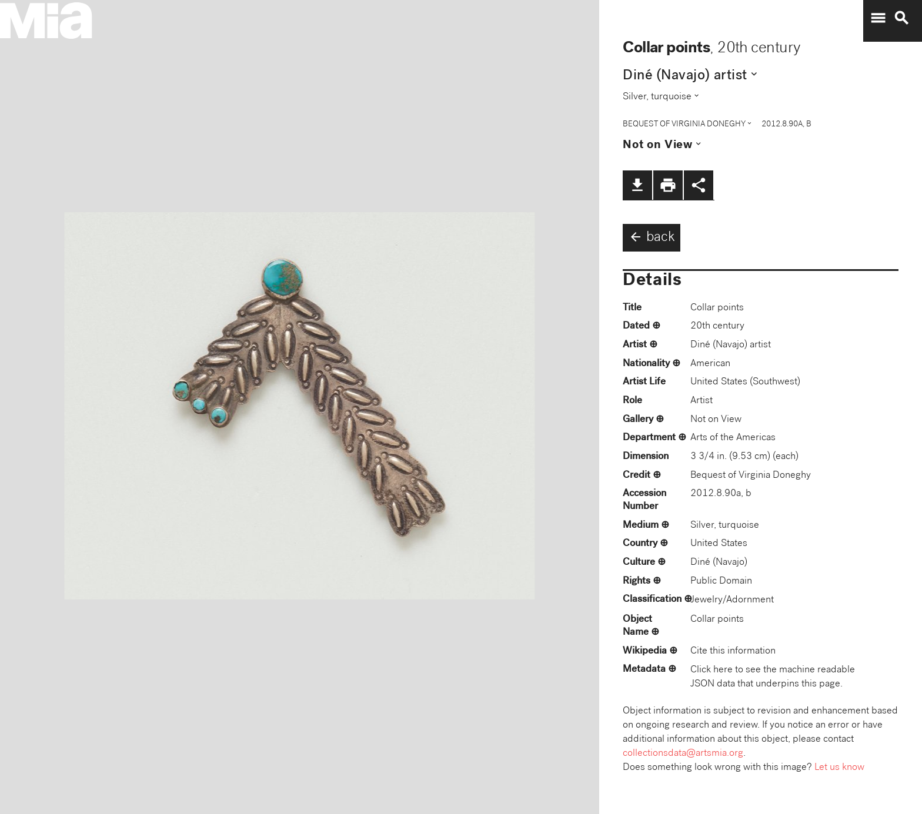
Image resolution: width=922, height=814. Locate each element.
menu (878, 18)
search (901, 18)
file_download (637, 185)
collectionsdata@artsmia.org (683, 754)
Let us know (839, 768)
